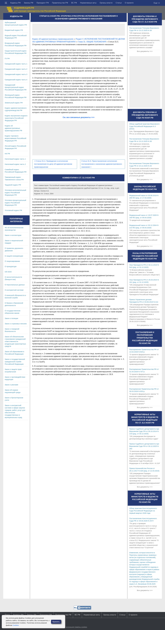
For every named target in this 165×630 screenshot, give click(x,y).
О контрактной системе (14, 290)
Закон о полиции (11, 318)
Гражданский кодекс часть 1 (16, 64)
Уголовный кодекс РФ (13, 210)
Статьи (119, 3)
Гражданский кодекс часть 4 (16, 80)
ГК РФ (7, 58)
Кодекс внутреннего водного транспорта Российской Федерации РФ (16, 118)
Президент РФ (42, 3)
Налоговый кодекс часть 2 (15, 164)
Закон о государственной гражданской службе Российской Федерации (15, 361)
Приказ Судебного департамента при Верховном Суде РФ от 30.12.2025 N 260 (144, 446)
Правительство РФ (60, 3)
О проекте (129, 3)
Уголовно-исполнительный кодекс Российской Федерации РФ (15, 192)
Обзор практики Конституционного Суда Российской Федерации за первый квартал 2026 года (143, 510)
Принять (56, 622)
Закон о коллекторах (13, 235)
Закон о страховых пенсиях (16, 324)
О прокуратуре (11, 266)
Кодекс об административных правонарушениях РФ (13, 128)
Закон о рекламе (11, 385)
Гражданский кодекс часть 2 (16, 69)
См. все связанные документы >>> (79, 117)
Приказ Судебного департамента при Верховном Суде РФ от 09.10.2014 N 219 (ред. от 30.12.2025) (144, 431)
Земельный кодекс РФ (14, 103)
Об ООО (8, 272)
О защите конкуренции (14, 256)
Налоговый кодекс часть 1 (15, 159)
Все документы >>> (145, 51)
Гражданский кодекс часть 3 (16, 74)
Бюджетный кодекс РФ (14, 30)
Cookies (16, 625)
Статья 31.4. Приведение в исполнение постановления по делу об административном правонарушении (54, 164)
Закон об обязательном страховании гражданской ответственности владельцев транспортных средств (15, 341)
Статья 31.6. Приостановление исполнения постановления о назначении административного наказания (99, 164)
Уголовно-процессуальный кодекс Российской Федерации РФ (15, 202)
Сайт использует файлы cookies (74, 627)
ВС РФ (74, 3)
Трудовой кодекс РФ (13, 185)
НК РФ (7, 154)
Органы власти (106, 3)
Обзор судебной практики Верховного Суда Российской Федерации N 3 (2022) (144, 126)
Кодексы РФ (15, 3)
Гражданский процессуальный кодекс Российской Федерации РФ (16, 87)
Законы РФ (28, 3)
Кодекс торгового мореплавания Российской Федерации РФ (15, 138)
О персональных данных (15, 285)
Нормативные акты (88, 3)
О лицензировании (12, 261)
